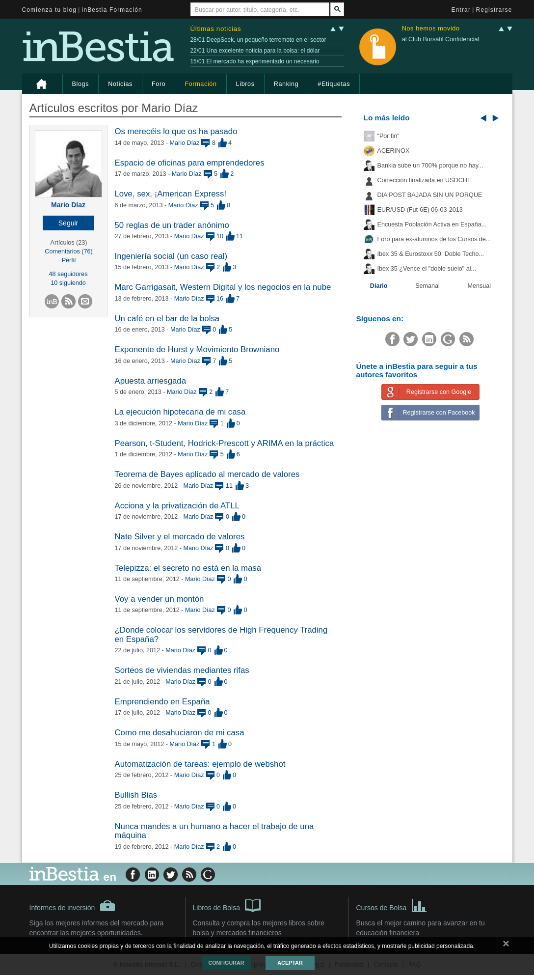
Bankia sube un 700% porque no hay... (430, 165)
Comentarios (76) (68, 251)
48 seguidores (68, 274)
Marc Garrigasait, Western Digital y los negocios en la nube (223, 287)
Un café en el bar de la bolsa (167, 318)
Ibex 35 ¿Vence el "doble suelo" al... (426, 268)
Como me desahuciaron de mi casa (179, 732)
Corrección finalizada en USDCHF (424, 180)
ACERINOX (393, 150)
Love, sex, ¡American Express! (171, 193)
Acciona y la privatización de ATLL (177, 505)
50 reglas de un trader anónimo (172, 225)
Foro (158, 84)
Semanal (427, 285)
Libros (245, 84)
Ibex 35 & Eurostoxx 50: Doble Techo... (430, 254)
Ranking (286, 84)
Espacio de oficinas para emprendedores (190, 162)
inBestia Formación (112, 9)
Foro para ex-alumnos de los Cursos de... (434, 239)
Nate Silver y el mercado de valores (180, 536)
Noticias (120, 84)
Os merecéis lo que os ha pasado (176, 131)
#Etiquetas (334, 84)
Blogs (80, 84)
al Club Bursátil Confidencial (441, 39)
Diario (379, 285)
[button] (68, 223)
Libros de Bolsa (227, 904)
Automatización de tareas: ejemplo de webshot (200, 764)
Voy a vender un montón (159, 599)
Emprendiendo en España (162, 701)
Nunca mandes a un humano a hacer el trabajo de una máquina (214, 831)
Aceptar (289, 963)
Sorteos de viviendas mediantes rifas (182, 670)
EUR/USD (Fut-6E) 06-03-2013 (420, 209)
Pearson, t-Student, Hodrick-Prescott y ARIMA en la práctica (224, 443)
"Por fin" (388, 136)
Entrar (461, 9)
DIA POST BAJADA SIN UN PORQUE (429, 195)
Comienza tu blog (49, 9)
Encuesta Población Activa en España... (432, 224)
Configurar (226, 963)
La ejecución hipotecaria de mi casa (180, 412)
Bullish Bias (136, 795)
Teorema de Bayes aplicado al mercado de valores (207, 474)
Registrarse (494, 9)
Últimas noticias (215, 28)
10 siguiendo (68, 282)
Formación (200, 84)
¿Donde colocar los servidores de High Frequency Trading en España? (221, 634)
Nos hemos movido (431, 29)
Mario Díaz (68, 205)
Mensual (479, 285)
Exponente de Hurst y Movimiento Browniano (197, 349)
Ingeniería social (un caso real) (171, 256)
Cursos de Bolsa (391, 904)
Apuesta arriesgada (151, 381)
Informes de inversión (72, 905)
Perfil (69, 260)
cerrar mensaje (506, 945)
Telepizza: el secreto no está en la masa (188, 568)
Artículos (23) (69, 242)
